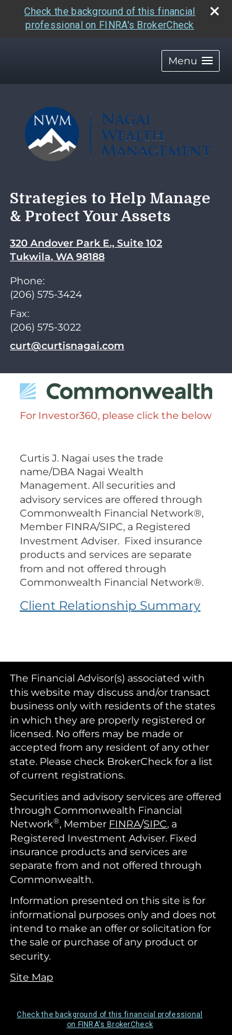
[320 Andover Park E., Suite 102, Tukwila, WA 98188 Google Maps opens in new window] (86, 250)
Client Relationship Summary (110, 605)
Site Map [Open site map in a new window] (31, 977)
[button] (190, 61)
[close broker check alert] (215, 11)
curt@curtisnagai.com (67, 346)
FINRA (124, 824)
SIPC (155, 824)
